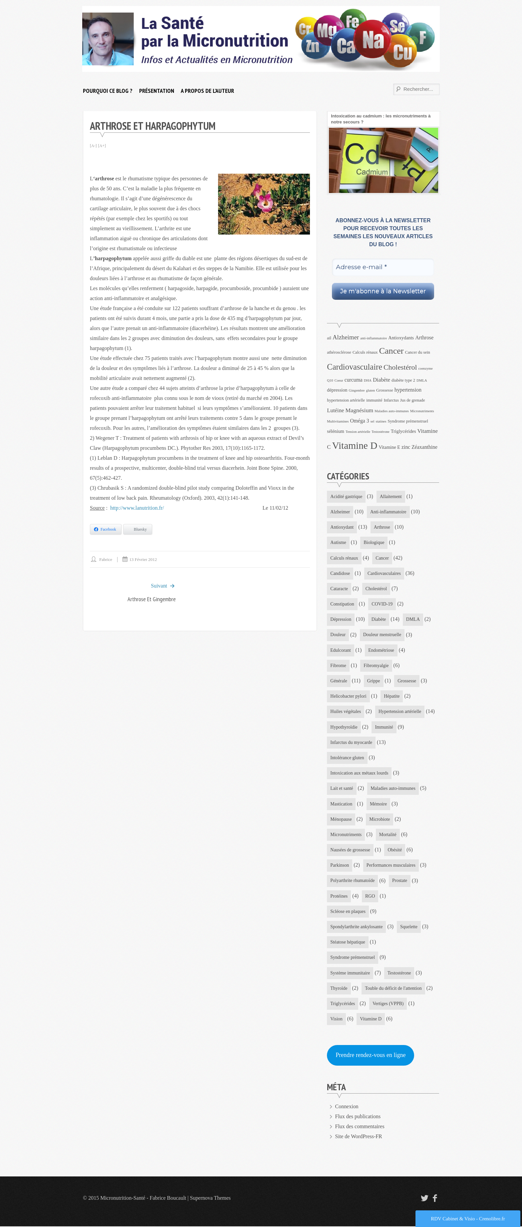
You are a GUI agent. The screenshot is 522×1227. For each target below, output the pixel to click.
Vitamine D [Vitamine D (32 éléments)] (355, 445)
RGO (370, 896)
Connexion (347, 1107)
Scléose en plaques (348, 912)
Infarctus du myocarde (351, 742)
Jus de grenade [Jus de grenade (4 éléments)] (412, 400)
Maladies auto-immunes (393, 789)
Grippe (373, 681)
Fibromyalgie (376, 665)
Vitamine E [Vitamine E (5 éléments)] (389, 447)
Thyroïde (338, 988)
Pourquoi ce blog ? (107, 90)
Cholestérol (376, 588)
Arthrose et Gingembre (152, 599)
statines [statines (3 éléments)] (381, 421)
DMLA (413, 619)
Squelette (408, 927)
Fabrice (105, 559)
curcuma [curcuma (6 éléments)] (354, 380)
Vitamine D (371, 1019)
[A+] (102, 145)
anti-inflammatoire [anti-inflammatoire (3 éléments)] (373, 338)
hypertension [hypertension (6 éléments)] (407, 390)
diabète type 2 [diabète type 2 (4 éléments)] (403, 380)
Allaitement (391, 496)
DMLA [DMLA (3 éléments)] (421, 380)
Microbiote (380, 819)
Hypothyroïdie (344, 727)
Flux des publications (358, 1117)
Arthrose (382, 527)
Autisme (338, 542)
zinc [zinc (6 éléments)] (405, 447)
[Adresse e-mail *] (383, 267)
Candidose (340, 573)
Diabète (379, 619)
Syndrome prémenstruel (352, 958)
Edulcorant (340, 650)
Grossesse (406, 681)
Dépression (340, 619)
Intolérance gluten (347, 758)
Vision (336, 1019)
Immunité (384, 727)
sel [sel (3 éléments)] (373, 421)
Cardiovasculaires (384, 573)
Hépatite (391, 696)
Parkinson (339, 865)
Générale (338, 681)
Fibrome (338, 665)
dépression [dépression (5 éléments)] (337, 390)
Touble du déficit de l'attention (393, 988)
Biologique (374, 542)
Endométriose (381, 650)
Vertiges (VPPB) (388, 1004)
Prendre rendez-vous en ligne (370, 1056)
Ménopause (341, 819)
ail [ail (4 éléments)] (329, 338)
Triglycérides (342, 1004)
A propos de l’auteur (207, 90)
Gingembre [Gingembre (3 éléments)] (357, 390)
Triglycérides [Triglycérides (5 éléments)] (403, 431)
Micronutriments (346, 834)
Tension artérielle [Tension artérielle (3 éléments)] (358, 432)
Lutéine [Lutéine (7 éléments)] (335, 410)
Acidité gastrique (346, 496)
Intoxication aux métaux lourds (359, 773)
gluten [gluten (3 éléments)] (370, 390)
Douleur (338, 634)
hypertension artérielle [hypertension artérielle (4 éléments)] (346, 400)
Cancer (382, 558)
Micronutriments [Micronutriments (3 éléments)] (422, 411)
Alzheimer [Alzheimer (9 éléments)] (346, 337)
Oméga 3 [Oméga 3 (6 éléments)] (359, 421)
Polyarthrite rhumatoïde (352, 881)
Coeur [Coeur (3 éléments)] (339, 380)
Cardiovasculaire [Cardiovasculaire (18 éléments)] (354, 366)
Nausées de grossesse (350, 850)
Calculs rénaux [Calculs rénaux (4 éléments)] (365, 352)
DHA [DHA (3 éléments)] (368, 380)
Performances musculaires (391, 865)
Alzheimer (340, 511)
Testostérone (399, 973)
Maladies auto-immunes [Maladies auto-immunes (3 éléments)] (392, 411)
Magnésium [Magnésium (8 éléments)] (360, 410)
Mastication (341, 804)
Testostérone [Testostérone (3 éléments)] (381, 432)
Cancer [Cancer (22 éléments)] (391, 351)
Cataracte (339, 588)
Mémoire (378, 804)
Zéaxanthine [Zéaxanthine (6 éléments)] (424, 447)
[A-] (93, 145)
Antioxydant (342, 527)
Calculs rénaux (344, 558)
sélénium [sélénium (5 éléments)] (335, 431)
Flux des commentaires (360, 1127)
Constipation (342, 604)
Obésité (395, 850)
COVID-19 (382, 604)
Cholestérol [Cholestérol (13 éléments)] (400, 367)
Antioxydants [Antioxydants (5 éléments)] (401, 337)
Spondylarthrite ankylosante (356, 927)
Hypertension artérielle (400, 711)
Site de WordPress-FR (359, 1137)
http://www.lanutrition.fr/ (138, 508)
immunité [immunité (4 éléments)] (374, 400)
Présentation (156, 90)
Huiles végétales (345, 711)
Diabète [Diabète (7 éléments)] (381, 380)
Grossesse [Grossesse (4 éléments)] (384, 390)
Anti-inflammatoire (388, 511)
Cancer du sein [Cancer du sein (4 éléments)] (417, 352)
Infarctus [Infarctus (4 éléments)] (391, 400)
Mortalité (387, 834)
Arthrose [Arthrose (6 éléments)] (424, 337)
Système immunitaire (350, 973)
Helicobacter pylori (348, 696)
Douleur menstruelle (382, 634)
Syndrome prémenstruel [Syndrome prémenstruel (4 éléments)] (408, 421)
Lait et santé (341, 789)
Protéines (339, 896)
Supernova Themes (210, 1198)
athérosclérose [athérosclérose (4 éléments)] (339, 352)
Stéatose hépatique (347, 942)
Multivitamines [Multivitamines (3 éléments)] (338, 421)
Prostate (399, 881)
